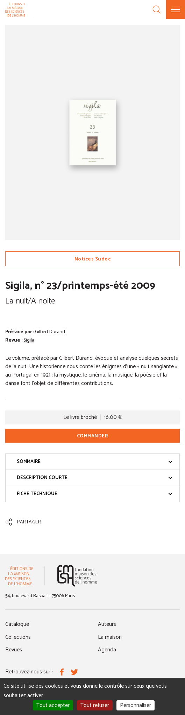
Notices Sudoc (92, 259)
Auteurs (107, 624)
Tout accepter (53, 705)
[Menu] (175, 9)
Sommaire (94, 462)
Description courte (94, 478)
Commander (92, 436)
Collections (18, 637)
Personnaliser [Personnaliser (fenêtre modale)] (135, 705)
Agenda (107, 650)
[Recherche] (156, 9)
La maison (110, 637)
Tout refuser (94, 705)
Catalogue (17, 624)
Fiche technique (94, 494)
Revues (13, 650)
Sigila (28, 340)
